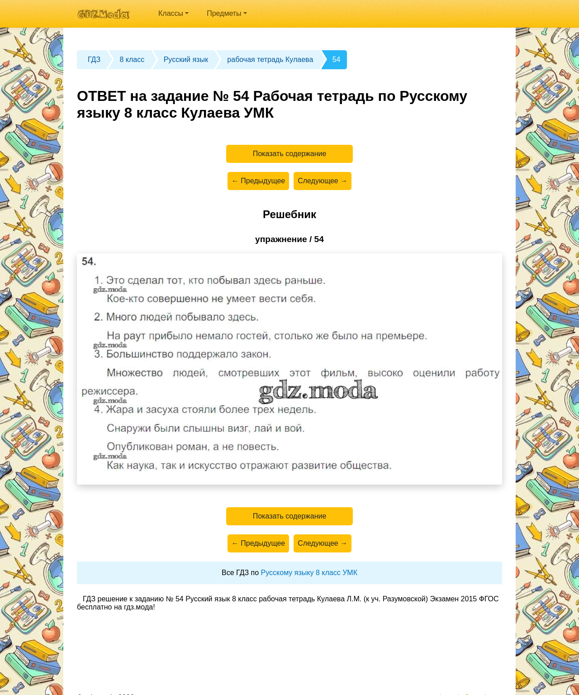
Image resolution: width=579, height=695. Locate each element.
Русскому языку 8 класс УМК (309, 572)
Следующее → (322, 181)
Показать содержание (290, 153)
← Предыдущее (258, 181)
